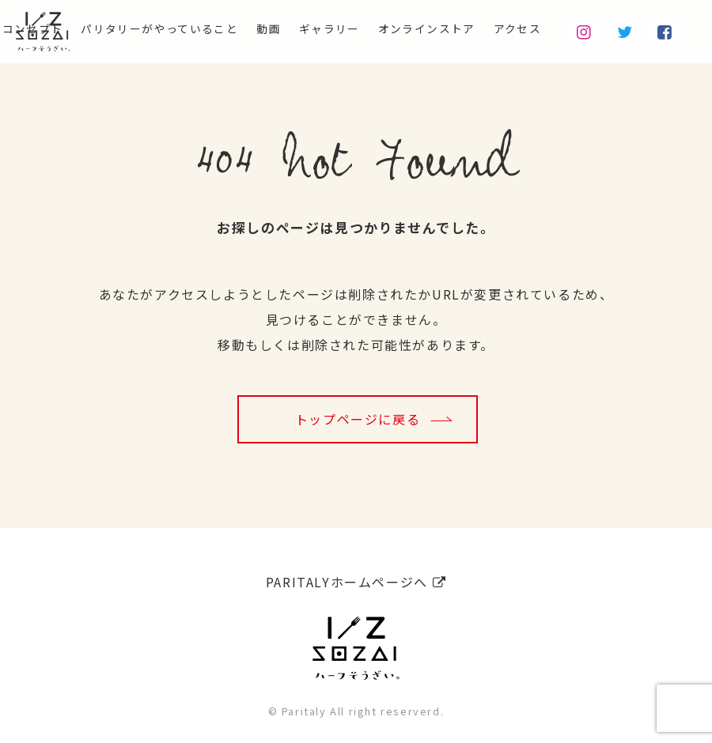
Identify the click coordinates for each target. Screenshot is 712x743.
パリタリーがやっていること (179, 28)
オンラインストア (479, 28)
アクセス (581, 28)
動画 (302, 28)
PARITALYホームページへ (356, 576)
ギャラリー (369, 28)
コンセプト (35, 28)
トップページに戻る (357, 418)
